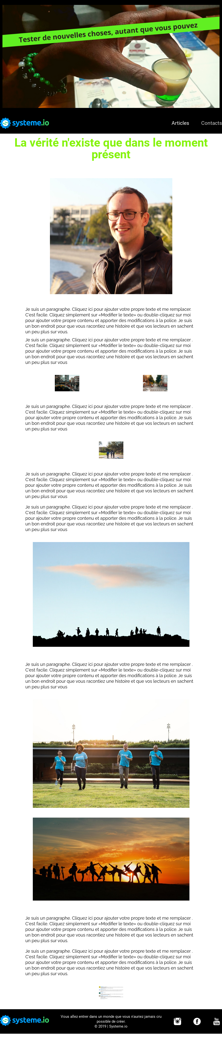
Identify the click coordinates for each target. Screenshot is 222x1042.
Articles (180, 123)
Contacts (211, 123)
